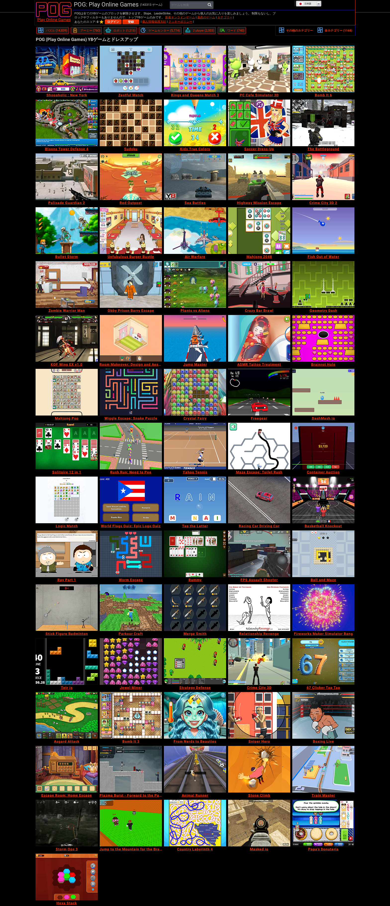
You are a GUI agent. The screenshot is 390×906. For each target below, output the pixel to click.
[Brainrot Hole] (323, 338)
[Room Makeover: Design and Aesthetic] (130, 338)
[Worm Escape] (130, 553)
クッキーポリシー (180, 21)
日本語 (304, 4)
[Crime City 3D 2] (323, 176)
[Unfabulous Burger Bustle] (130, 230)
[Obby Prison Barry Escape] (130, 284)
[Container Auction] (323, 446)
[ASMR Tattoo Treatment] (259, 338)
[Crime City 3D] (259, 661)
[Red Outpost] (130, 176)
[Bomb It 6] (323, 69)
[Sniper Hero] (259, 715)
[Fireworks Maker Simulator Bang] (323, 607)
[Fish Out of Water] (323, 230)
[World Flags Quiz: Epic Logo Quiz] (130, 499)
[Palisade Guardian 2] (66, 176)
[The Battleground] (323, 122)
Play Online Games (54, 19)
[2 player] (199, 30)
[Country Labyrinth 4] (195, 823)
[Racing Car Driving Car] (259, 499)
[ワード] (232, 30)
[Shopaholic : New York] (66, 69)
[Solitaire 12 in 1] (66, 446)
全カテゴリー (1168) (334, 30)
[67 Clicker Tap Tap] (323, 661)
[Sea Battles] (195, 176)
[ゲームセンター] (160, 30)
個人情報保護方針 (154, 21)
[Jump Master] (195, 338)
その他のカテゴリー (296, 30)
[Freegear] (259, 392)
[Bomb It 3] (130, 715)
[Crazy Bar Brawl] (259, 284)
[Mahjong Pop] (66, 392)
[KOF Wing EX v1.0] (66, 338)
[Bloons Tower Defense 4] (66, 122)
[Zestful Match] (130, 69)
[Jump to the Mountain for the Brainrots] (130, 823)
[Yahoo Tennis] (195, 446)
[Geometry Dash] (323, 284)
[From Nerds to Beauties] (195, 715)
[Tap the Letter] (195, 499)
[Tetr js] (66, 661)
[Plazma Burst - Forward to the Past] (130, 769)
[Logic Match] (66, 499)
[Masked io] (259, 823)
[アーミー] (86, 30)
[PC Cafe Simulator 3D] (259, 69)
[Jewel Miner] (130, 661)
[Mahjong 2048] (259, 230)
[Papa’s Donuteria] (323, 823)
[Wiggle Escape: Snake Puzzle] (130, 392)
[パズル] (52, 30)
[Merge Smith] (195, 607)
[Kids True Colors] (195, 122)
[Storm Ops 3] (66, 823)
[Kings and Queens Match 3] (195, 69)
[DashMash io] (323, 392)
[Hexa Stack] (66, 877)
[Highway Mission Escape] (259, 176)
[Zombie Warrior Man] (66, 284)
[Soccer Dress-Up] (259, 122)
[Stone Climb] (259, 769)
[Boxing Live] (323, 715)
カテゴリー (224, 17)
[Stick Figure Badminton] (66, 607)
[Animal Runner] (195, 769)
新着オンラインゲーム (180, 17)
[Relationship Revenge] (259, 607)
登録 (131, 22)
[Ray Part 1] (66, 553)
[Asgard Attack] (66, 715)
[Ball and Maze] (323, 553)
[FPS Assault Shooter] (259, 553)
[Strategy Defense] (195, 661)
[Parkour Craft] (130, 607)
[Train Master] (323, 769)
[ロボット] (120, 30)
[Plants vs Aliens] (195, 284)
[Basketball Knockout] (323, 499)
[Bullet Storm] (66, 230)
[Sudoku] (130, 122)
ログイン (113, 22)
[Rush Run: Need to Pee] (130, 446)
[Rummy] (195, 553)
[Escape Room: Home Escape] (66, 769)
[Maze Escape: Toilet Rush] (259, 446)
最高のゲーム (206, 17)
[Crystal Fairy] (195, 392)
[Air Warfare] (195, 230)
